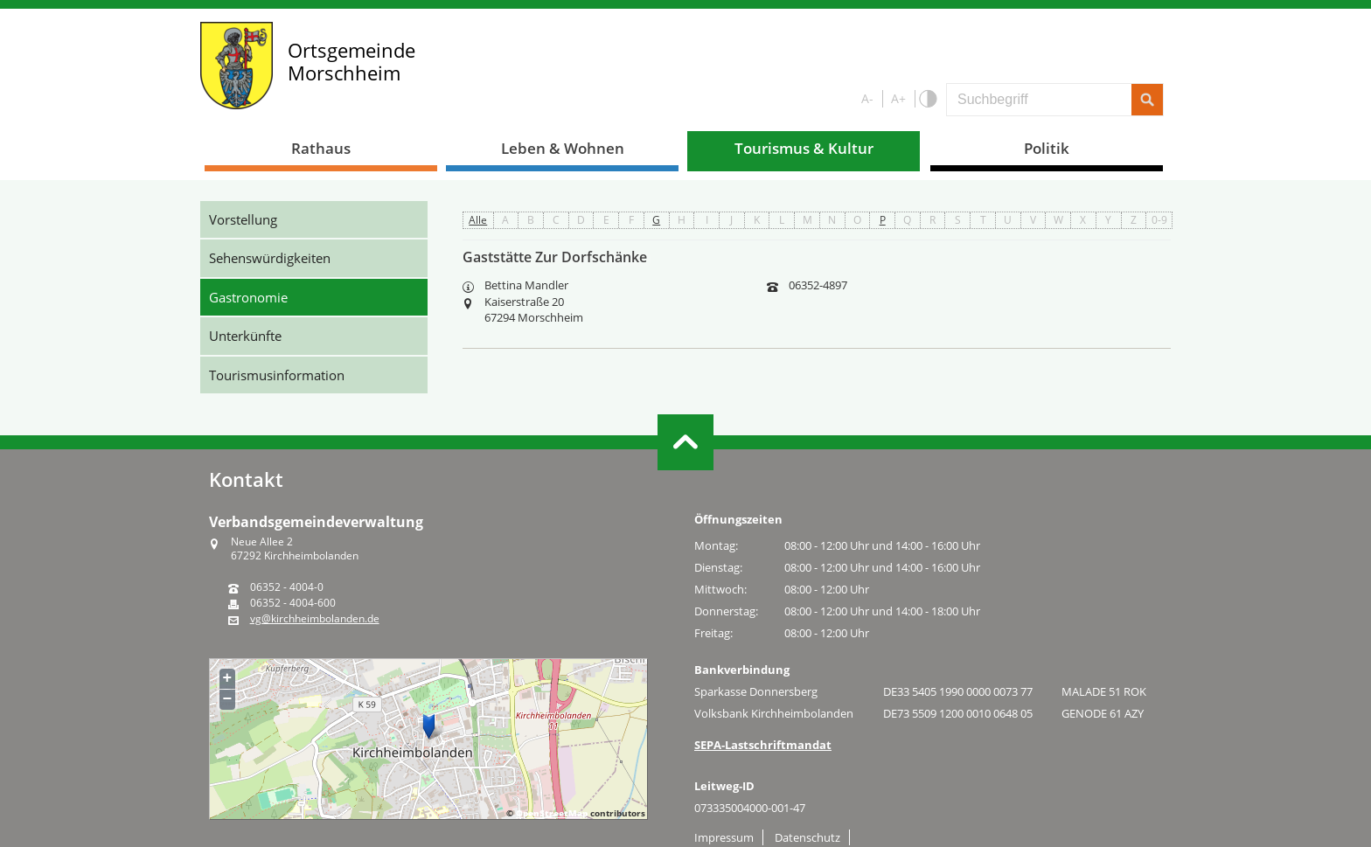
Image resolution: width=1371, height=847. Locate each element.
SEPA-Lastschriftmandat (763, 745)
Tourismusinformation (276, 375)
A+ (898, 98)
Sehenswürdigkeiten (270, 258)
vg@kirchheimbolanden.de (314, 619)
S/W (927, 99)
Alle (478, 219)
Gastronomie (248, 297)
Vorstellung (243, 219)
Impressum (724, 837)
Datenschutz (807, 837)
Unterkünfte (245, 335)
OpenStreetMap (552, 813)
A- (867, 98)
